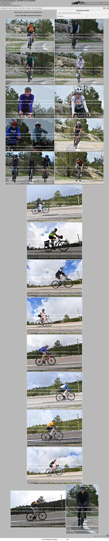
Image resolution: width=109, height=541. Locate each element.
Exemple (28, 8)
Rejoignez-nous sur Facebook (101, 536)
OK (67, 539)
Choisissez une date (82, 10)
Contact (15, 8)
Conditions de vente (6, 8)
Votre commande (37, 8)
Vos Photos (21, 8)
